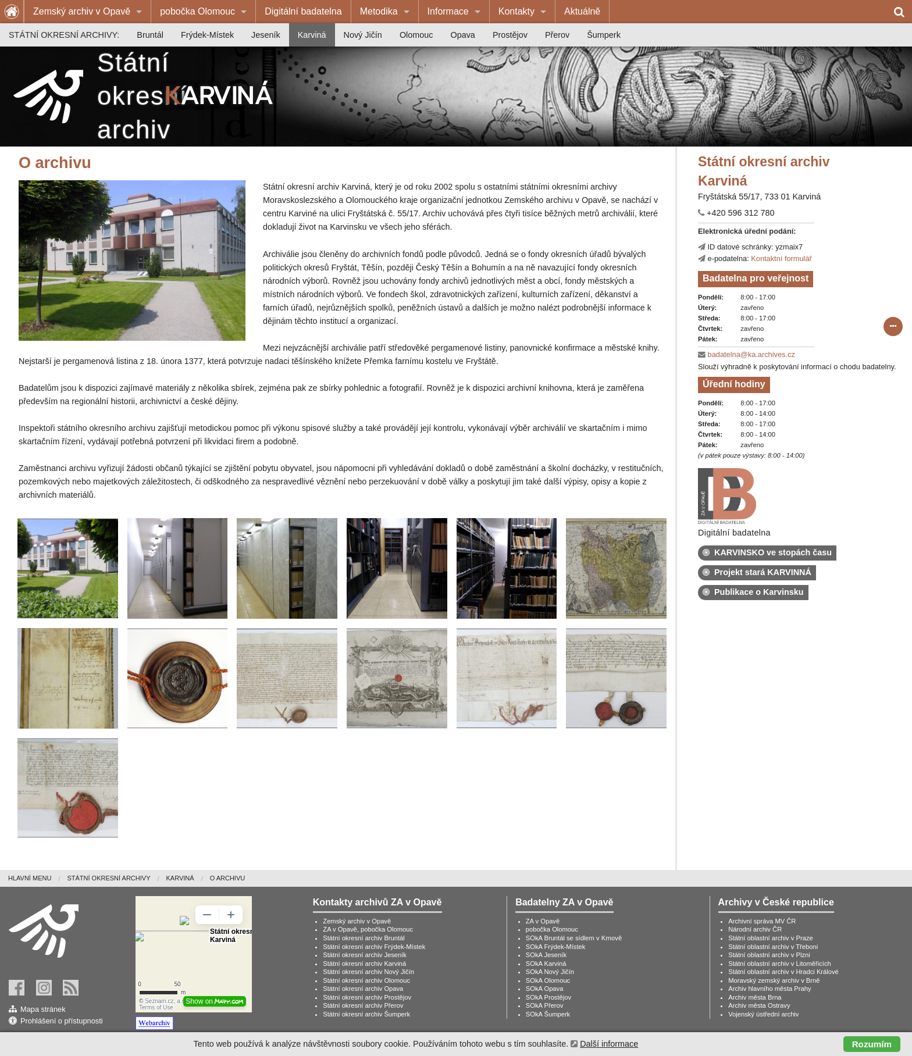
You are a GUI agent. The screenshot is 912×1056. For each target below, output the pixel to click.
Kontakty (516, 11)
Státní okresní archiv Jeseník (365, 954)
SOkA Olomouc (548, 980)
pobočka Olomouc (197, 11)
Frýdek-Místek (207, 35)
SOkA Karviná (546, 963)
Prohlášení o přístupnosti (61, 1020)
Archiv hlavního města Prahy (769, 988)
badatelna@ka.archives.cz (751, 354)
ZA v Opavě (543, 921)
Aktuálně (582, 11)
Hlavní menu (29, 878)
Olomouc (416, 35)
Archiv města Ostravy (759, 1005)
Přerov (557, 35)
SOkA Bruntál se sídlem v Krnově (574, 937)
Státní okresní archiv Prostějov (367, 997)
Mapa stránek (43, 1009)
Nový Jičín (363, 35)
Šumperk (604, 35)
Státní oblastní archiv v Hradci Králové (783, 971)
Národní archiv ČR (755, 929)
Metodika (379, 11)
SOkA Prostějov (548, 997)
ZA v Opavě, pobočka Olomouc (368, 929)
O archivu (227, 878)
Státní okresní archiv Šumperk (366, 1014)
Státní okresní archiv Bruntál (364, 937)
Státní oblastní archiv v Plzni (769, 954)
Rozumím (872, 1044)
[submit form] (893, 327)
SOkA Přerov (545, 1005)
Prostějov (510, 35)
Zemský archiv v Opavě (81, 11)
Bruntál (150, 35)
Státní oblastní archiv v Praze (770, 937)
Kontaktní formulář (781, 258)
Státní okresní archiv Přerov (363, 1005)
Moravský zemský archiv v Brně (774, 980)
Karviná (312, 35)
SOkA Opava (545, 988)
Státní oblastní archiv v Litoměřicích (779, 963)
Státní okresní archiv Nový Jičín (368, 971)
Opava (462, 35)
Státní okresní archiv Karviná (364, 963)
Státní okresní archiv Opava (363, 988)
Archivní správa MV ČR (762, 921)
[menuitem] (87, 11)
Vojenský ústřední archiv (763, 1014)
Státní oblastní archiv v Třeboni (773, 946)
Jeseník (265, 35)
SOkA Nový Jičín (550, 971)
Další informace (609, 1043)
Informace (448, 11)
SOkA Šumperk (548, 1014)
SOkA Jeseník (546, 954)
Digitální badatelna (303, 11)
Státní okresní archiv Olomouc (366, 980)
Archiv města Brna (754, 997)
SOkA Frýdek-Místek (556, 946)
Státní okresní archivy (108, 878)
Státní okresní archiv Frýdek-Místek (374, 946)
